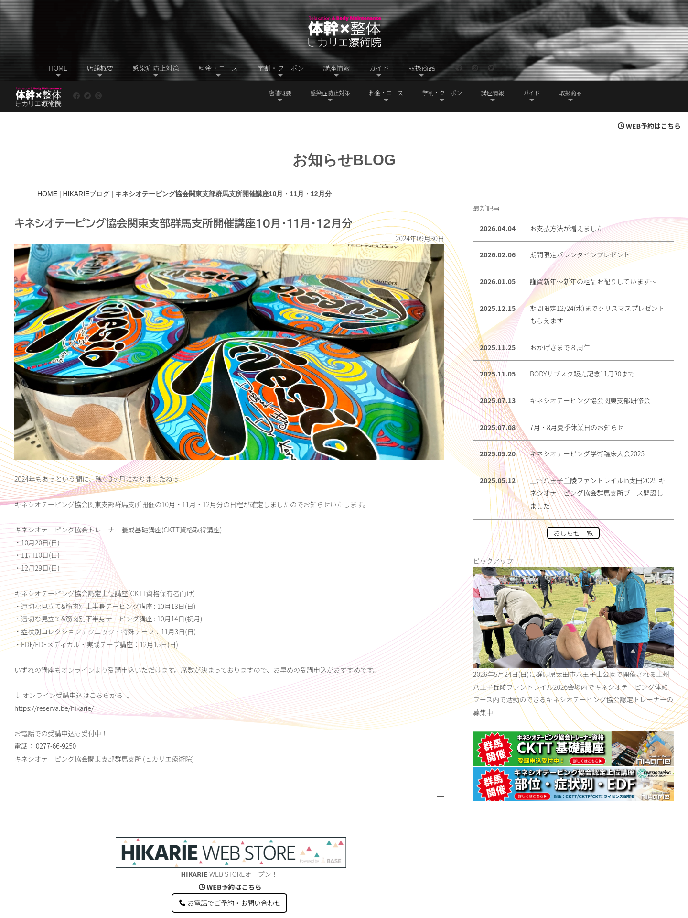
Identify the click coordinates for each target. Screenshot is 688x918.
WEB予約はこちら (649, 95)
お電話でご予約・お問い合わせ (230, 871)
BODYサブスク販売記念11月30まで (582, 342)
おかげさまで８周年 (560, 316)
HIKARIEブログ (86, 162)
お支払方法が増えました (566, 197)
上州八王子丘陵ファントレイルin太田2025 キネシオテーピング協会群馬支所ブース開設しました (597, 461)
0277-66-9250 (56, 714)
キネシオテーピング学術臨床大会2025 (587, 422)
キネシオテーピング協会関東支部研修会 (590, 369)
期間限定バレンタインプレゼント (580, 223)
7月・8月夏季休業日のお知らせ (577, 396)
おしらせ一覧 (573, 502)
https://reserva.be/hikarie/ (54, 677)
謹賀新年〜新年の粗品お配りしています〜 (593, 250)
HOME (47, 162)
